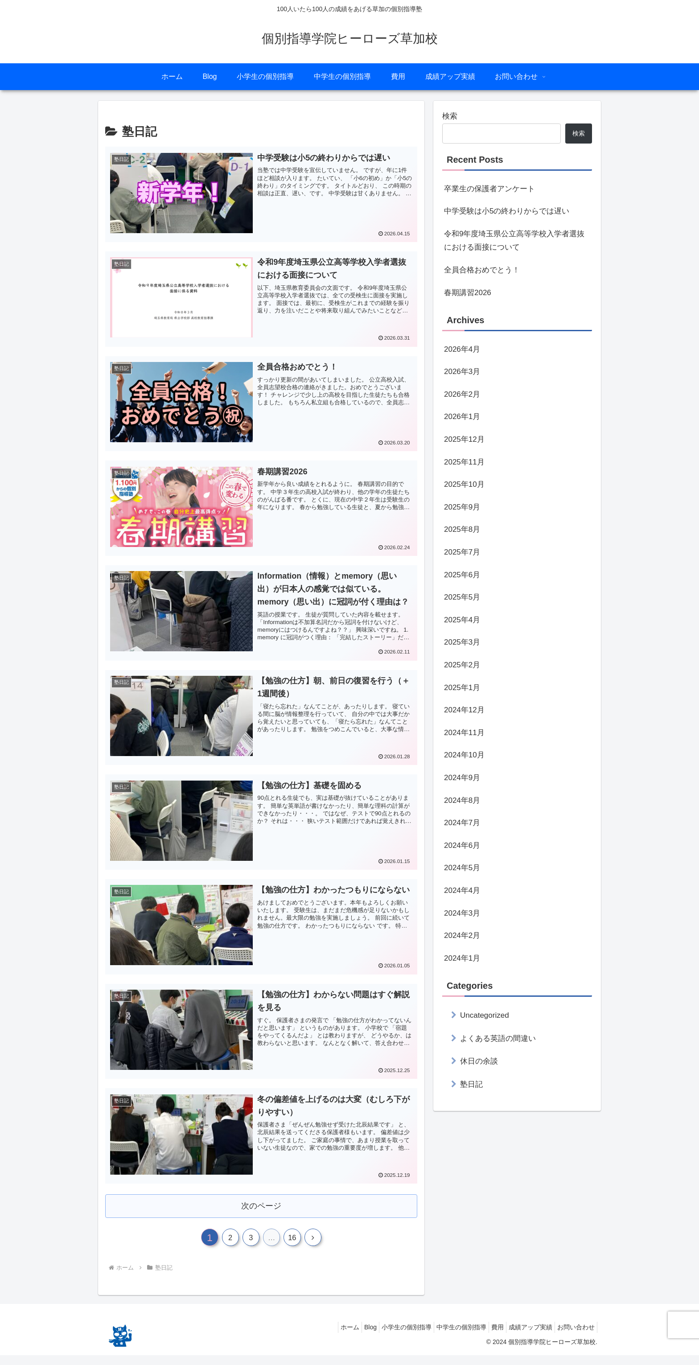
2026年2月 (462, 394)
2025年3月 (462, 642)
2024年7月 (462, 822)
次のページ (261, 1211)
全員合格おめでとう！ (482, 270)
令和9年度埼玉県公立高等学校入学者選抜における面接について (514, 241)
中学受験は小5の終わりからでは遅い (506, 211)
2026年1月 (462, 416)
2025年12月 (464, 439)
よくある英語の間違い (498, 1038)
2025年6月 (462, 575)
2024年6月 (462, 845)
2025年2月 (462, 665)
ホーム (321, 1336)
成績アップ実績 (524, 1336)
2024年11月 (464, 732)
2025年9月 (462, 507)
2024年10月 (464, 755)
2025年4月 (462, 620)
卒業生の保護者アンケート (489, 189)
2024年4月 (462, 890)
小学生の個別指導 (386, 1336)
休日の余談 (479, 1061)
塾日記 (471, 1084)
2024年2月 (462, 935)
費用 (486, 1336)
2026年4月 (462, 349)
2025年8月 (462, 529)
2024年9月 (462, 777)
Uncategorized (484, 1015)
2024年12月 (464, 710)
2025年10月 (464, 484)
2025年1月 (462, 687)
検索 (449, 116)
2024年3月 (462, 913)
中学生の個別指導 (446, 1336)
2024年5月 (462, 867)
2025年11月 (464, 462)
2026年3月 (462, 371)
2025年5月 (462, 597)
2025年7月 (462, 552)
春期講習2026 (467, 292)
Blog (346, 1336)
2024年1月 (462, 958)
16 (297, 1246)
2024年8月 (462, 800)
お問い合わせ (573, 1336)
